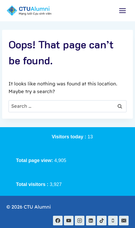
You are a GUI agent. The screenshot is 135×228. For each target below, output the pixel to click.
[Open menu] (122, 10)
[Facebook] (58, 220)
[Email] (124, 220)
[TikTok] (102, 220)
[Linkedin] (91, 220)
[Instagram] (79, 220)
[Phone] (113, 220)
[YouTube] (68, 220)
